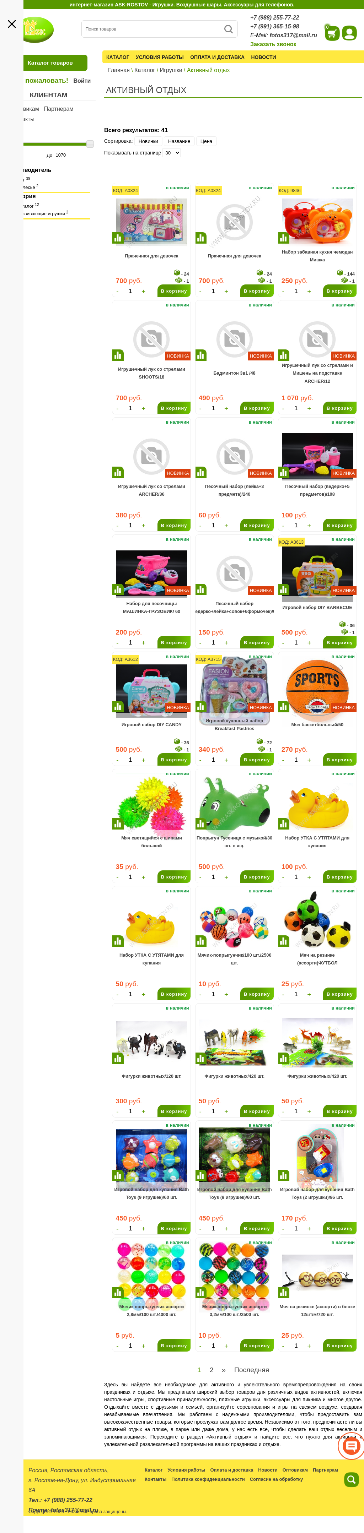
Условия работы (160, 57)
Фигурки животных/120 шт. (152, 1076)
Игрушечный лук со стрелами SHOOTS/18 (151, 373)
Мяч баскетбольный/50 (317, 724)
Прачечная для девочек (151, 256)
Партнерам (59, 109)
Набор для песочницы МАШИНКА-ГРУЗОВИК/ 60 (152, 607)
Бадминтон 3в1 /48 (235, 373)
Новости (263, 57)
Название (179, 141)
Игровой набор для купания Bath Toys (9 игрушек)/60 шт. (151, 1193)
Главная (119, 70)
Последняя (251, 1370)
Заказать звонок (273, 44)
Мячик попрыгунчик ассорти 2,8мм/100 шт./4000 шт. (151, 1310)
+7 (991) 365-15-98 (274, 26)
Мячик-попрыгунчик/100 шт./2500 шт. (235, 959)
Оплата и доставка (217, 57)
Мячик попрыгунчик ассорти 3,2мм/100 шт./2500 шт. (234, 1310)
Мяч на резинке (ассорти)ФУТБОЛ (317, 959)
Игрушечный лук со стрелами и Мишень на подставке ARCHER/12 (317, 373)
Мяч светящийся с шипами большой (151, 841)
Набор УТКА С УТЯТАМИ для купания (317, 841)
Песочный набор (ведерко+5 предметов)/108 (317, 490)
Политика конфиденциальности (208, 1479)
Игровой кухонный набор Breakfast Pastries (234, 724)
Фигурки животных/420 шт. (234, 1076)
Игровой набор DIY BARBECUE (317, 607)
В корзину (174, 291)
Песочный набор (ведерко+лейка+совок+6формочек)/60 (234, 607)
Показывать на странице (132, 153)
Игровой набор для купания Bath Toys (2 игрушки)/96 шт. (317, 1193)
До (66, 155)
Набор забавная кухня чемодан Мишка (317, 255)
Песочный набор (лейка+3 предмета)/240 (234, 490)
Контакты (22, 119)
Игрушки (171, 70)
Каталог (117, 57)
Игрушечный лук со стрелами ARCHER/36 (151, 490)
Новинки (148, 141)
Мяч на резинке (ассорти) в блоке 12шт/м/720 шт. (317, 1310)
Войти (82, 81)
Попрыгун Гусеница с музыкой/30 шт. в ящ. (234, 841)
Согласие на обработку (276, 1479)
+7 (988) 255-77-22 (274, 18)
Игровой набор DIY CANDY (152, 724)
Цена (206, 141)
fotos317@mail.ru (293, 35)
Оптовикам (24, 109)
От (27, 155)
